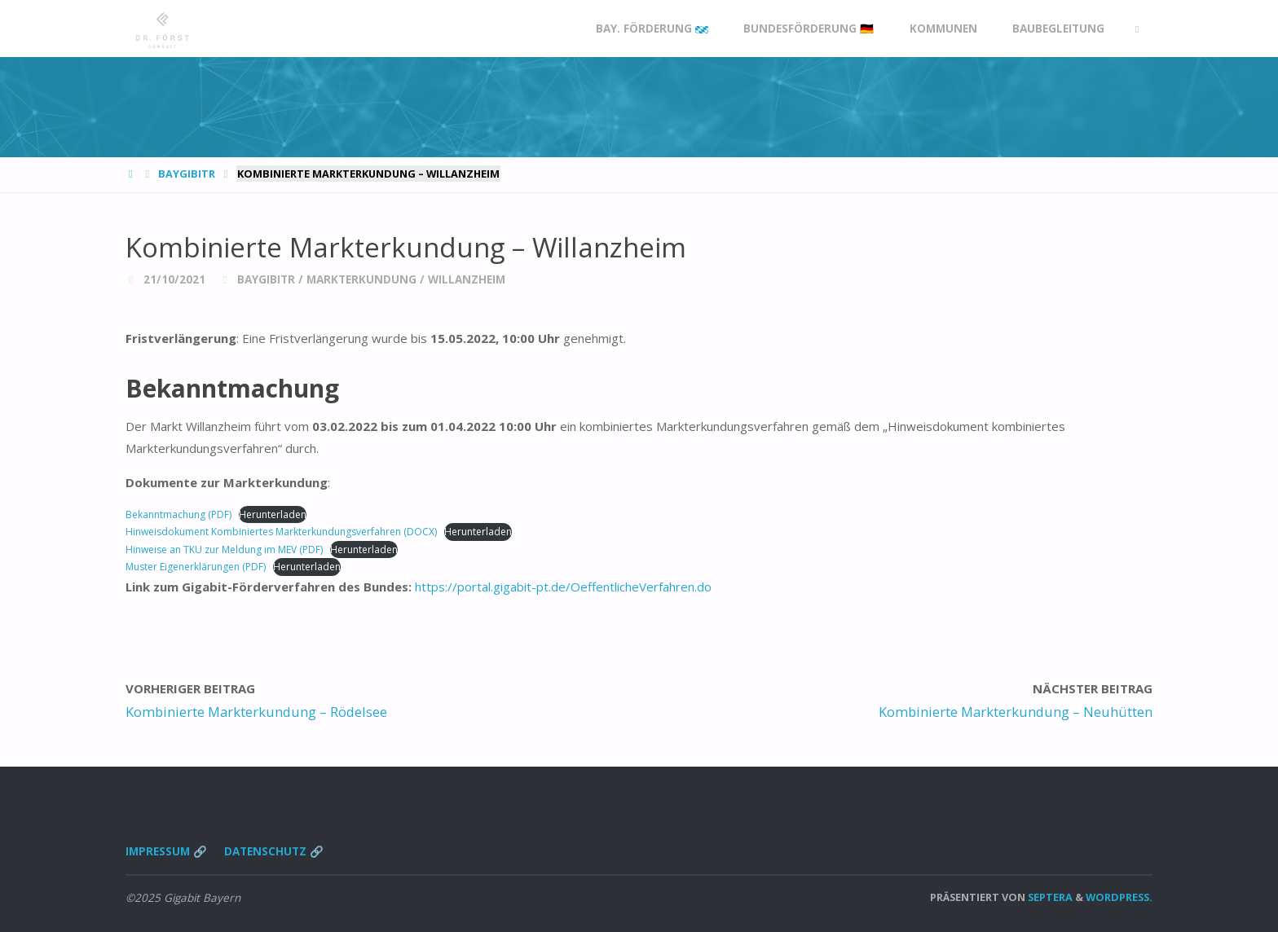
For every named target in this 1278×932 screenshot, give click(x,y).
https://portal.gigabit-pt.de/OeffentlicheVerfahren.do (563, 586)
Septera (1049, 897)
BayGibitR (186, 173)
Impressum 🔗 (166, 851)
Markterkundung (361, 279)
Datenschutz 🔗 (274, 851)
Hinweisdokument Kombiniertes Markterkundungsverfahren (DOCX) (281, 532)
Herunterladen (272, 514)
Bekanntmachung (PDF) (178, 514)
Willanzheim (466, 279)
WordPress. (1119, 897)
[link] (1137, 29)
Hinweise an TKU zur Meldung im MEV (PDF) (224, 549)
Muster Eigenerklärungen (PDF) (196, 567)
